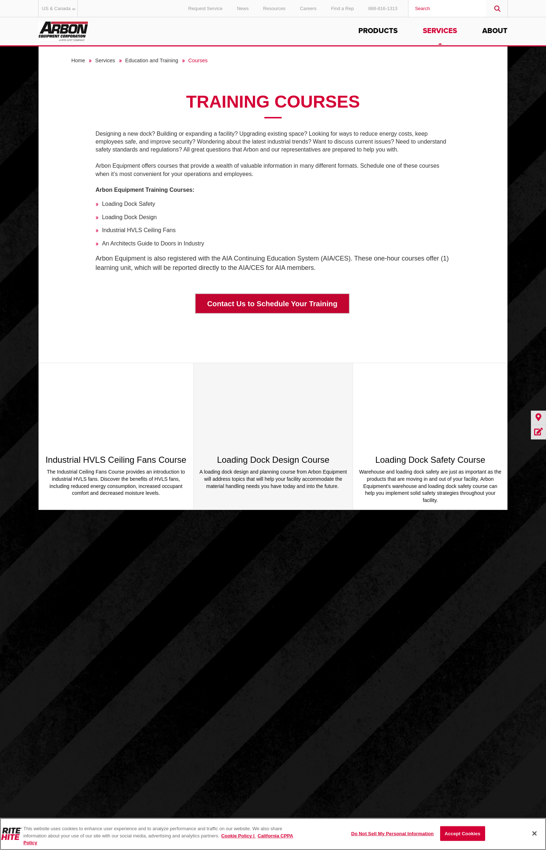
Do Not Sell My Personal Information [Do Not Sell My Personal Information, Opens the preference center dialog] (392, 833)
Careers (308, 8)
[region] (273, 834)
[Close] (534, 833)
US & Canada (60, 8)
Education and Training (151, 60)
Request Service (205, 8)
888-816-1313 (382, 8)
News (243, 8)
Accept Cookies (462, 833)
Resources (274, 8)
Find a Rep (342, 8)
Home (78, 60)
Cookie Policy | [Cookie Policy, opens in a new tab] (238, 835)
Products (378, 31)
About (494, 31)
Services (440, 31)
